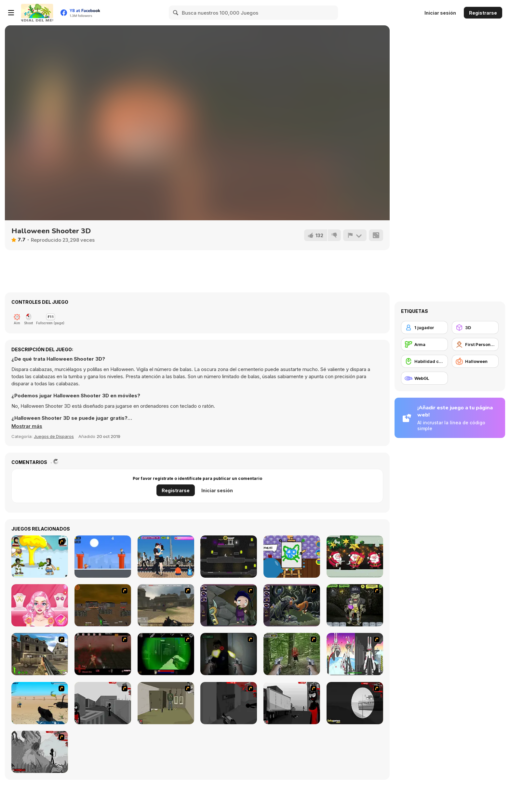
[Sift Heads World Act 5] (39, 752)
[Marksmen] (166, 654)
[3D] (475, 327)
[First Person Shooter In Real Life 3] (228, 654)
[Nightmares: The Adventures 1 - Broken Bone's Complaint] (228, 605)
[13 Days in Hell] (102, 654)
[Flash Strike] (166, 605)
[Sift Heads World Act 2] (228, 703)
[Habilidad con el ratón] (424, 361)
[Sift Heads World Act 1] (102, 703)
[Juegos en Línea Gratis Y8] (37, 12)
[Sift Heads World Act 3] (291, 703)
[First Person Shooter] (475, 344)
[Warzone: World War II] (39, 654)
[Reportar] (355, 235)
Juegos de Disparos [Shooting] (54, 436)
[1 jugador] (424, 327)
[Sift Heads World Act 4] (355, 703)
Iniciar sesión (440, 13)
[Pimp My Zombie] (355, 605)
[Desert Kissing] (166, 556)
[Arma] (424, 344)
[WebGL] (424, 378)
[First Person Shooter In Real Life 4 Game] (291, 654)
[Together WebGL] (291, 556)
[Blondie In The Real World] (39, 605)
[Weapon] (39, 703)
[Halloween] (475, 361)
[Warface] (166, 703)
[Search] (176, 13)
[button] (26, 426)
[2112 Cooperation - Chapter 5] (355, 654)
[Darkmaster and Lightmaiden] (228, 556)
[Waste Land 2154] (102, 605)
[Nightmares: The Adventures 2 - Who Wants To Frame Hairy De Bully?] (291, 605)
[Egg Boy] (102, 556)
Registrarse (483, 13)
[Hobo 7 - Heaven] (39, 556)
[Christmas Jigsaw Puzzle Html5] (355, 556)
